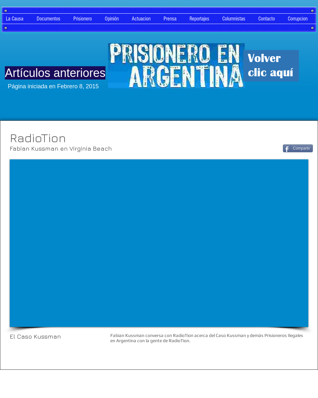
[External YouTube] (159, 243)
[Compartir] (298, 148)
